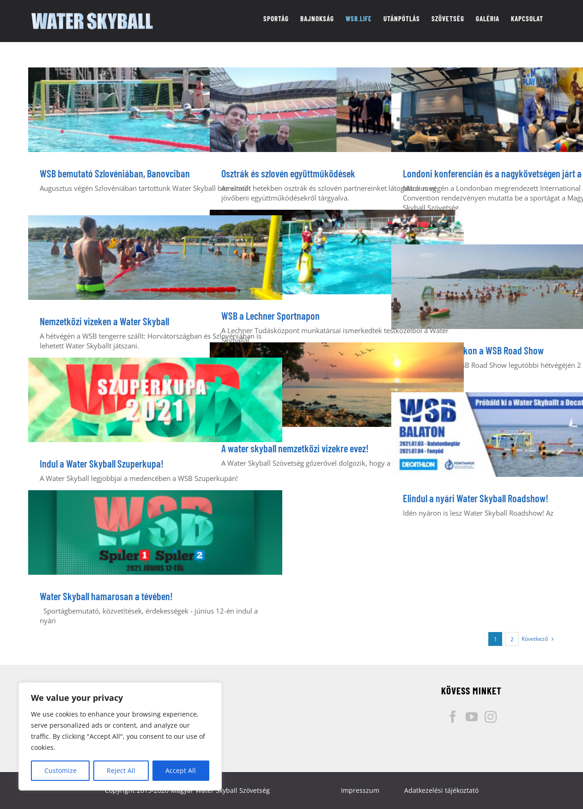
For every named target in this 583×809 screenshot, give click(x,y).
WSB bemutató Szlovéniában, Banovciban (115, 173)
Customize (60, 770)
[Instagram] (491, 717)
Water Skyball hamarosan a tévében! (106, 596)
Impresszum (360, 790)
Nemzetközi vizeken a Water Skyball (104, 321)
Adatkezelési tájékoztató (441, 790)
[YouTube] (472, 717)
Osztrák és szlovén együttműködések (288, 173)
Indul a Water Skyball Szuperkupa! (102, 463)
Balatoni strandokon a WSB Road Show (473, 350)
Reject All (121, 770)
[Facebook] (453, 717)
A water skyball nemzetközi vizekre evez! (295, 448)
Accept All (180, 770)
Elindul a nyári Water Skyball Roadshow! (475, 498)
